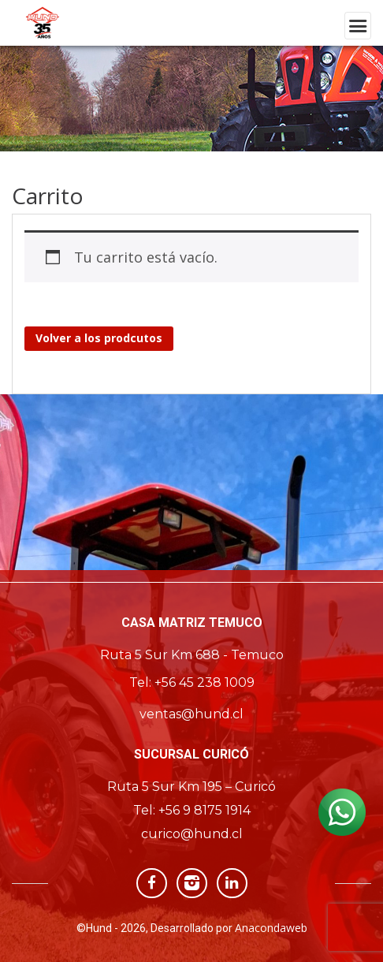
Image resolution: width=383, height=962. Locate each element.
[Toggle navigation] (357, 25)
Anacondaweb (271, 927)
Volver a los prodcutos (98, 337)
